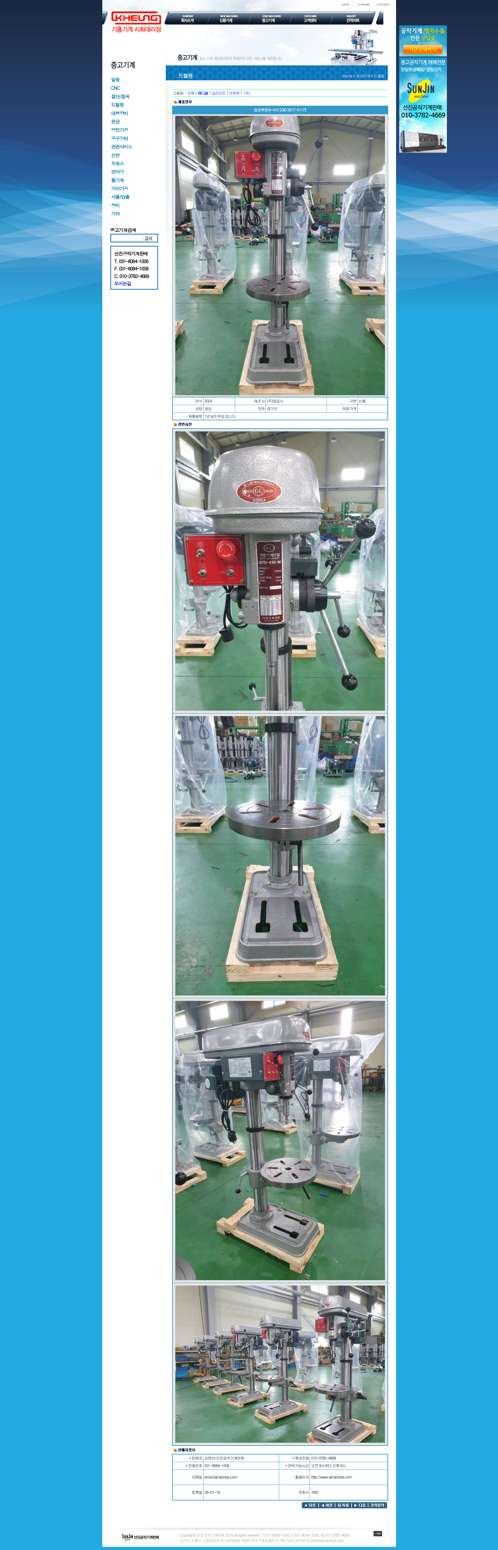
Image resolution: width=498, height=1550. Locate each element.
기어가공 (119, 188)
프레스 (117, 163)
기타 (115, 213)
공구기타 (119, 138)
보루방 (234, 93)
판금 (115, 121)
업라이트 (219, 93)
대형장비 (119, 113)
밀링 (115, 79)
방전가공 (119, 129)
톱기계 (117, 180)
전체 (190, 93)
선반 (115, 155)
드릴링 (117, 104)
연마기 (117, 171)
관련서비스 (121, 146)
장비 (115, 205)
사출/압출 (120, 196)
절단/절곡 (120, 96)
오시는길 (122, 283)
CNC (115, 87)
